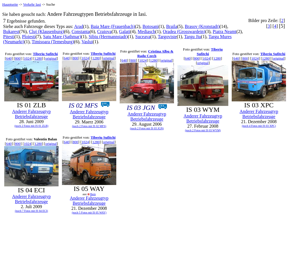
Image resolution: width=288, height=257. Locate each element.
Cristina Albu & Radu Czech (155, 53)
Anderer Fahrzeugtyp (31, 111)
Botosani (151, 26)
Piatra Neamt (225, 31)
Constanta (81, 31)
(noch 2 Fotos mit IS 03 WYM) (203, 130)
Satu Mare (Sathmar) (62, 36)
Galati (124, 31)
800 (18, 58)
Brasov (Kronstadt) (202, 26)
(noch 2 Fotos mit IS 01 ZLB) (31, 125)
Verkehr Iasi (32, 4)
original (51, 58)
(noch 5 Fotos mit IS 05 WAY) (89, 212)
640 (9, 58)
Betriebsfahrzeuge (31, 116)
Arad (78, 26)
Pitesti (8, 36)
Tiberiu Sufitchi (45, 54)
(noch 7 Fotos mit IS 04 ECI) (31, 210)
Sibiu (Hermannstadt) (108, 36)
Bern (93, 194)
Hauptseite (10, 4)
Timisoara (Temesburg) (53, 41)
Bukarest (11, 31)
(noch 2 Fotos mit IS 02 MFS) (89, 126)
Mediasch (146, 31)
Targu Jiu (192, 36)
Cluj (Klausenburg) (46, 31)
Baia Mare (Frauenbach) (113, 26)
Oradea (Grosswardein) (184, 31)
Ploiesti (29, 36)
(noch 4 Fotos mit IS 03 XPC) (259, 125)
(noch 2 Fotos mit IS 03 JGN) (147, 128)
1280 (38, 58)
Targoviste (167, 36)
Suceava (142, 36)
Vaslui (87, 41)
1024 (27, 58)
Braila (171, 26)
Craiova (104, 31)
